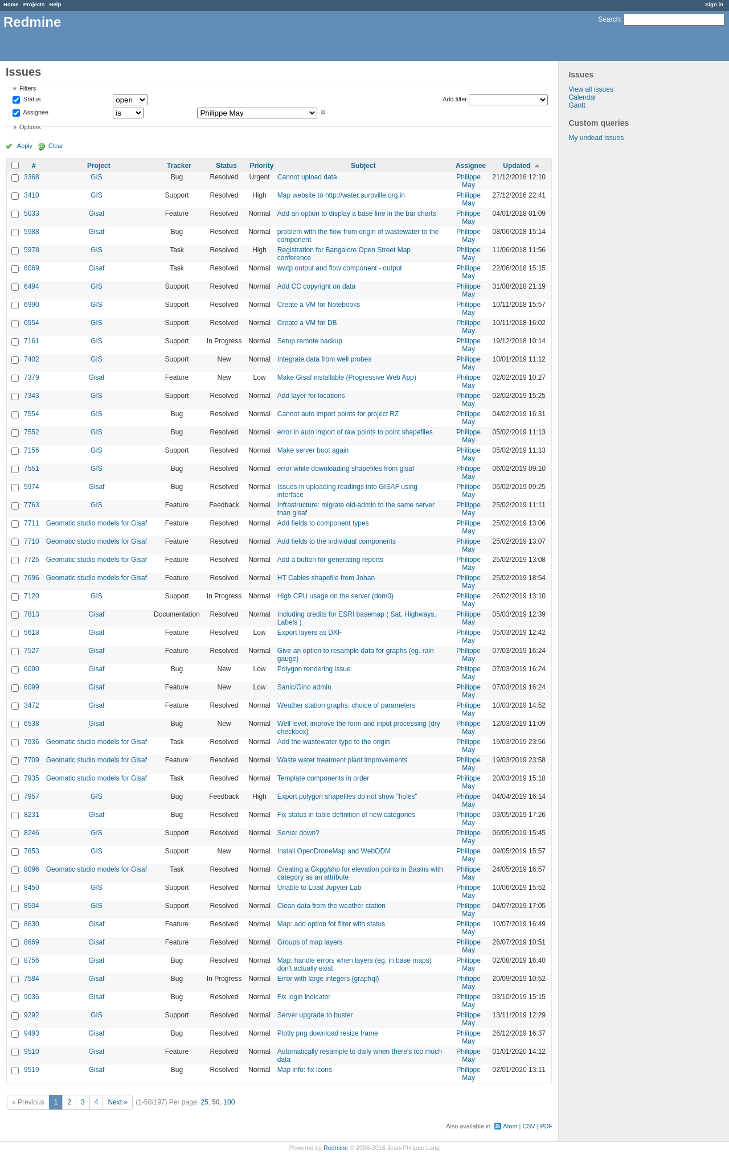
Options (29, 127)
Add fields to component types (323, 523)
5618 (31, 632)
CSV (528, 1126)
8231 (31, 815)
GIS (97, 177)
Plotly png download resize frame (327, 1033)
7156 (31, 450)
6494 (31, 286)
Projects (34, 4)
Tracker (179, 166)
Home (11, 4)
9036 (31, 997)
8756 (31, 960)
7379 (31, 377)
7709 (31, 760)
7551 (31, 469)
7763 (31, 505)
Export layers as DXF (309, 632)
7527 (31, 651)
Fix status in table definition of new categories (346, 815)
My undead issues (596, 138)
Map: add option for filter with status (331, 924)
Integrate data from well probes (324, 359)
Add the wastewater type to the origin (333, 742)
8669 (31, 942)
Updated (516, 166)
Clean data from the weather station (331, 906)
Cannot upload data (307, 177)
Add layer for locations (311, 396)
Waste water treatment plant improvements (342, 760)
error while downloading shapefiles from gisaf (345, 469)
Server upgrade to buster (315, 1015)
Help (56, 4)
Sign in (714, 4)
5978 (31, 250)
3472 (31, 705)
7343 (31, 396)
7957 (31, 796)
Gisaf (96, 213)
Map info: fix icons (304, 1070)
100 (229, 1102)
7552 (31, 432)
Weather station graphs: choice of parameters (346, 705)
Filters (27, 88)
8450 (31, 888)
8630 (31, 924)
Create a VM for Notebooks (318, 305)
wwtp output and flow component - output (339, 268)
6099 (31, 687)
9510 (31, 1052)
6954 (31, 323)
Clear (55, 145)
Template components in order (323, 778)
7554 (31, 414)
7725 (31, 560)
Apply (24, 145)
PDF (546, 1126)
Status (31, 99)
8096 (31, 869)
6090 (31, 669)
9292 (31, 1015)
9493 (31, 1033)
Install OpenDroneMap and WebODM (334, 851)
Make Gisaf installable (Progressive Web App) (346, 377)
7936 (31, 742)
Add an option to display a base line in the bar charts (356, 213)
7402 (31, 359)
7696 (31, 578)
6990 (31, 305)
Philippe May (468, 181)
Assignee (35, 112)
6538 (31, 724)
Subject (363, 166)
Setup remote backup (309, 341)
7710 (31, 541)
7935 (31, 778)
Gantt (576, 105)
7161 (31, 341)
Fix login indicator (303, 997)
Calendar (582, 97)
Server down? (298, 833)
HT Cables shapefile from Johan (326, 578)
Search (609, 19)
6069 (31, 268)
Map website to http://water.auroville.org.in (341, 195)
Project (98, 166)
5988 (31, 232)
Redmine (335, 1147)
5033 (31, 213)
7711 (31, 523)
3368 (31, 177)
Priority (262, 166)
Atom (510, 1126)
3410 (31, 195)
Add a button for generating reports (330, 560)
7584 (31, 979)
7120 (31, 596)
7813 (31, 614)
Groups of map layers (310, 942)
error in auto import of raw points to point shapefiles (355, 432)
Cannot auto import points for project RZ (338, 414)
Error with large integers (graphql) (328, 979)
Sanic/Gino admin (304, 687)
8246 (31, 833)
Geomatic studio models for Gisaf (96, 523)
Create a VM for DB (307, 323)
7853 (31, 851)
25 (204, 1102)
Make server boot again (313, 450)
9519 (31, 1070)
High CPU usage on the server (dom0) (335, 596)
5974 (31, 487)
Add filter (455, 99)
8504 (31, 906)
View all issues (590, 89)
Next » (118, 1102)
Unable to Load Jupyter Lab (319, 888)
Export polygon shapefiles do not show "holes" (347, 796)
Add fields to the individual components (336, 541)
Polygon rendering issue (314, 669)
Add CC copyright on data (316, 286)
